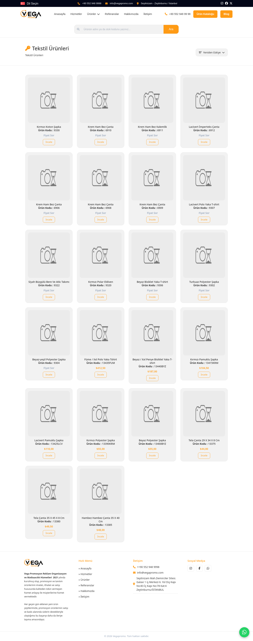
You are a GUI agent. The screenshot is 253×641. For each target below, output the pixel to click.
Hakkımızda (131, 13)
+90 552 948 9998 (91, 3)
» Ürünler (84, 579)
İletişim (148, 13)
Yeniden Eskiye (212, 52)
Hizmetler (76, 13)
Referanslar (112, 13)
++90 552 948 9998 (148, 567)
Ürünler (93, 13)
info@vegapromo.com (121, 3)
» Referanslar (86, 585)
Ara (171, 29)
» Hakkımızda (86, 591)
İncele (49, 142)
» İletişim (84, 596)
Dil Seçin (32, 3)
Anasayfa (60, 13)
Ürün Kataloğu (205, 14)
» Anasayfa (85, 568)
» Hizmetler (85, 574)
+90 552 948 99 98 (179, 14)
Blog (226, 14)
